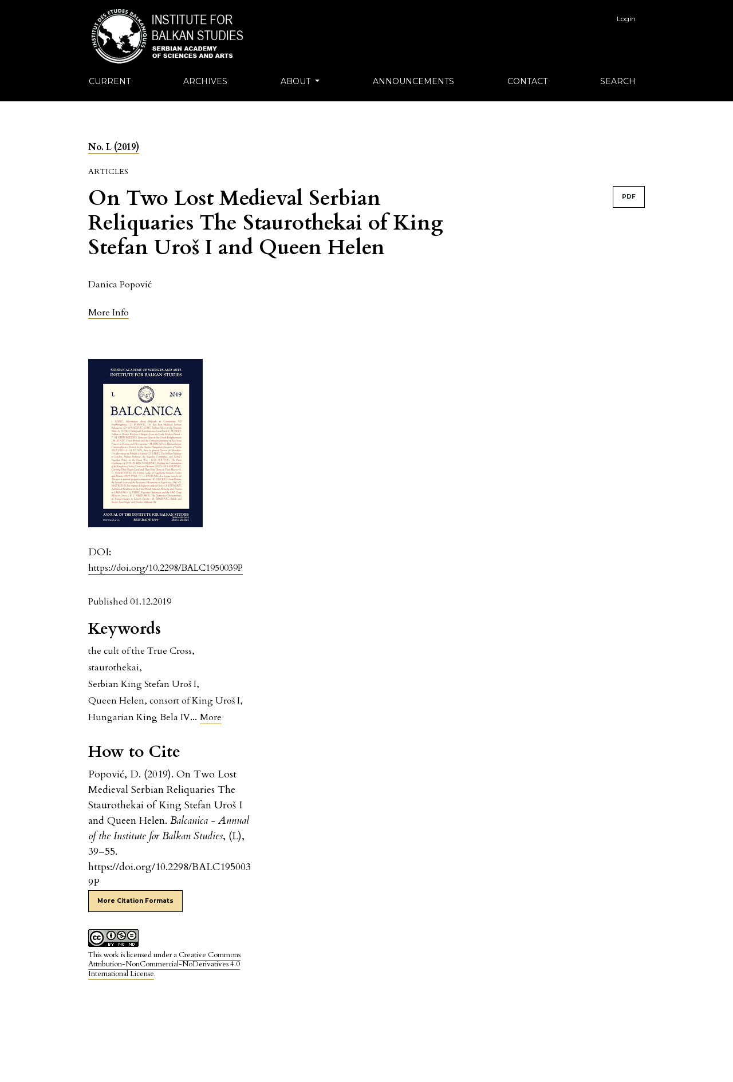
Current (110, 81)
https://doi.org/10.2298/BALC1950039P (165, 568)
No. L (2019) (113, 147)
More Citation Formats (135, 901)
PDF (629, 196)
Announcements (413, 81)
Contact (527, 81)
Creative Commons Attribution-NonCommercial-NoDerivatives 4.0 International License (164, 965)
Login (626, 18)
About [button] (297, 81)
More (211, 717)
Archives (205, 81)
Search (618, 81)
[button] (108, 312)
